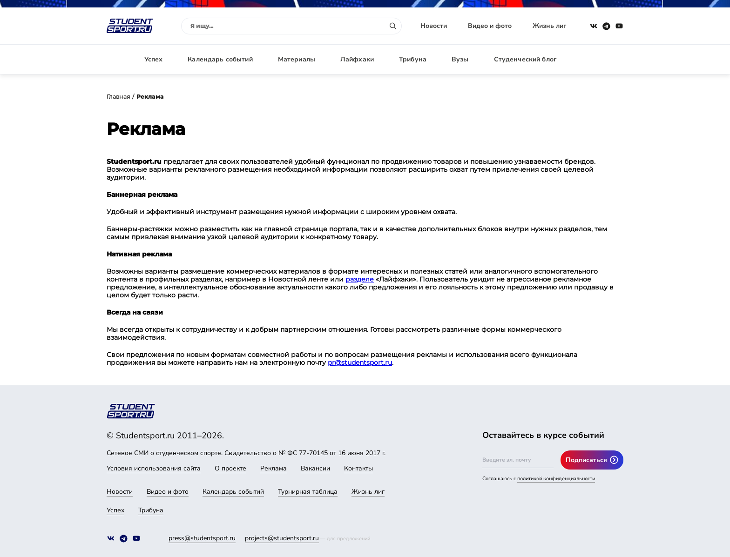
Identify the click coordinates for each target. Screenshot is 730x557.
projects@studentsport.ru (282, 538)
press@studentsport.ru (202, 538)
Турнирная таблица (308, 491)
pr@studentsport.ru (360, 362)
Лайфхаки (357, 59)
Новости (433, 25)
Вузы (460, 59)
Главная (118, 96)
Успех (153, 59)
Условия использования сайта (154, 468)
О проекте (230, 468)
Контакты (358, 468)
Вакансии (315, 468)
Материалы (296, 59)
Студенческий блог (525, 59)
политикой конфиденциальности (556, 478)
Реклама (273, 468)
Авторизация (602, 59)
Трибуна (412, 59)
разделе (359, 279)
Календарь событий (220, 59)
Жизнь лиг (549, 25)
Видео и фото (490, 25)
